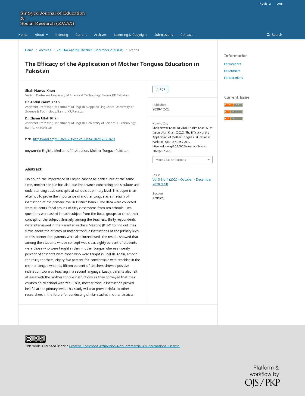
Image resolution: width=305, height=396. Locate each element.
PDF (162, 89)
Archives (100, 34)
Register (265, 3)
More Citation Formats (171, 160)
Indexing (61, 34)
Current (81, 34)
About (40, 34)
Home (23, 34)
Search (276, 34)
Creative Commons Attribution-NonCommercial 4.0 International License (124, 346)
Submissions (163, 34)
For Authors (232, 71)
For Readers (232, 64)
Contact (187, 34)
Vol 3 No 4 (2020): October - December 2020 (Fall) (90, 50)
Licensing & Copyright (130, 34)
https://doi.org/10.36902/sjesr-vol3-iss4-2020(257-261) (74, 139)
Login (280, 3)
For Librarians (233, 78)
